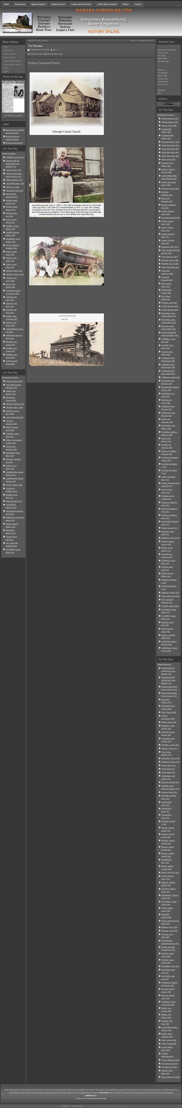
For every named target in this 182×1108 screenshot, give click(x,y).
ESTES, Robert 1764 (13, 170)
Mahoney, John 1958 (169, 927)
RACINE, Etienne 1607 (14, 381)
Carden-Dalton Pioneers (81, 4)
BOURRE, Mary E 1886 (14, 407)
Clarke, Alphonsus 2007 (170, 1060)
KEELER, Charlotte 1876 (15, 404)
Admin (58, 49)
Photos (126, 4)
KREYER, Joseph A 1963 (15, 274)
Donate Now (20, 4)
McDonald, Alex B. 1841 (170, 142)
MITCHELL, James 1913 (170, 745)
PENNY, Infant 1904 (169, 722)
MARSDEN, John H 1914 (170, 538)
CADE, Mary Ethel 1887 (14, 417)
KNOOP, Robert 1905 (14, 485)
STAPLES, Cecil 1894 (169, 303)
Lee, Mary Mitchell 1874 (171, 218)
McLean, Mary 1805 (169, 125)
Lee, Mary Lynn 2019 (169, 1063)
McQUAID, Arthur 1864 (170, 188)
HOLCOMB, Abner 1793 (15, 183)
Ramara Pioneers (38, 4)
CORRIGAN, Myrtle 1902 (171, 377)
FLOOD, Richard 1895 (170, 306)
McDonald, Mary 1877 (170, 247)
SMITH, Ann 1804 (12, 187)
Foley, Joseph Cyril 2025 (170, 1077)
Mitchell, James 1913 (169, 748)
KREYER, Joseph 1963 (14, 271)
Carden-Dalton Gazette (107, 4)
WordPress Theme (77, 1106)
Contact (138, 4)
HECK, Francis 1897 (169, 712)
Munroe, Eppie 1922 (169, 792)
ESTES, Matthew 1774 (14, 180)
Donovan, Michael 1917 (170, 782)
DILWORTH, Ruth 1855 (14, 190)
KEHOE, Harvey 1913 (169, 528)
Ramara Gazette (58, 4)
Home (6, 4)
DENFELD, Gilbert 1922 (170, 592)
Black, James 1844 (168, 159)
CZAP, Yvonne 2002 (169, 1040)
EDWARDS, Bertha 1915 (170, 762)
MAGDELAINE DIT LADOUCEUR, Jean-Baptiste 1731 (13, 164)
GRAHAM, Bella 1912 (14, 501)
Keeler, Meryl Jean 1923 (170, 596)
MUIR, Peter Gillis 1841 (170, 145)
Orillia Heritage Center (14, 143)
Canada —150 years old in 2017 (142, 40)
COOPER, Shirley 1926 (170, 606)
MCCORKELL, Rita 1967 (170, 966)
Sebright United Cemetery (38, 40)
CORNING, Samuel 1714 (15, 157)
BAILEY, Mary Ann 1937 (170, 872)
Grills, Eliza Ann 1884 (169, 257)
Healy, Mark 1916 (168, 769)
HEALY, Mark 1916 (168, 765)
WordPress (66, 1106)
